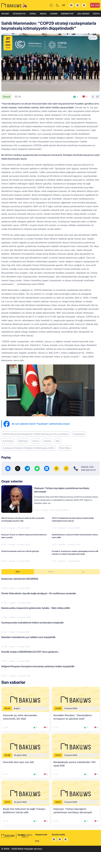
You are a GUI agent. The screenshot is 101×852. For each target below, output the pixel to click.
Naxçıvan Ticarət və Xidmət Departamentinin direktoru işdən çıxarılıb (24, 536)
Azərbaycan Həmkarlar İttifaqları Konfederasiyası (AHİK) (28, 448)
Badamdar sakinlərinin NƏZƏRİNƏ (19, 578)
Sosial (33, 14)
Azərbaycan (79, 434)
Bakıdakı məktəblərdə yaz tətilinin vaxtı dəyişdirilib (28, 637)
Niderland (22, 441)
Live (95, 5)
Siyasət (5, 14)
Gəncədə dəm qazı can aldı (18, 762)
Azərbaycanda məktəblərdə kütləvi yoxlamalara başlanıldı (32, 622)
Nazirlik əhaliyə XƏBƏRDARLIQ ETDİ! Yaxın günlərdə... (30, 651)
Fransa (35, 441)
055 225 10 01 (88, 470)
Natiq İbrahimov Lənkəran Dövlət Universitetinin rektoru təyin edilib (75, 536)
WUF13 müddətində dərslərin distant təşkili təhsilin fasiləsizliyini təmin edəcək (73, 519)
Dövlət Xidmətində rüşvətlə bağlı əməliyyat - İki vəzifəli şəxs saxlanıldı (38, 593)
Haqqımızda (41, 834)
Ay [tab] (83, 571)
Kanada (47, 441)
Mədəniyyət (67, 14)
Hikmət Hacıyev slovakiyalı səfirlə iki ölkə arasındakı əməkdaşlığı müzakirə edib (22, 519)
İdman (43, 14)
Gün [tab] (18, 571)
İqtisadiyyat (19, 14)
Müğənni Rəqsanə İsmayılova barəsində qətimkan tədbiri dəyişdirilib (37, 666)
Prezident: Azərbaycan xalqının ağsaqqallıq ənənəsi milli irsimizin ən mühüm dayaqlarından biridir (75, 552)
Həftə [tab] (50, 571)
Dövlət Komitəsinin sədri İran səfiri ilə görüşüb (20, 551)
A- (93, 96)
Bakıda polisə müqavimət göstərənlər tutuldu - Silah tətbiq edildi (35, 608)
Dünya (96, 14)
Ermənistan (8, 441)
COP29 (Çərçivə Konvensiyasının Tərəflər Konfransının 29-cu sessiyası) (35, 434)
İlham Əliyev (64, 448)
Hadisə (53, 14)
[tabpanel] (50, 627)
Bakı (58, 441)
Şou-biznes (83, 14)
